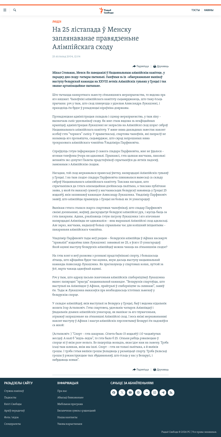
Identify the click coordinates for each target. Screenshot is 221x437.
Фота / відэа (11, 417)
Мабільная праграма (70, 404)
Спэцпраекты (12, 424)
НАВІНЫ (208, 10)
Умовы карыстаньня (69, 424)
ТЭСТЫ (195, 10)
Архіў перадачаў (14, 410)
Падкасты (10, 397)
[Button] (141, 66)
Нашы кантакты (67, 417)
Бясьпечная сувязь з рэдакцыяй (76, 410)
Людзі (56, 21)
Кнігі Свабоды (13, 404)
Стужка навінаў (14, 391)
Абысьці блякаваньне (70, 397)
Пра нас (62, 391)
